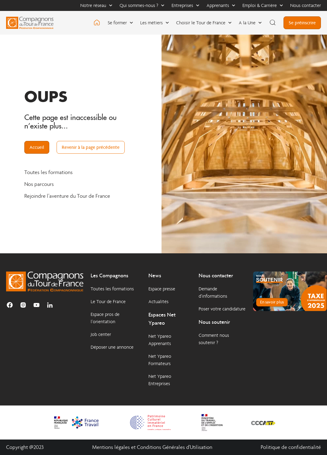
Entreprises (185, 5)
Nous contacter (305, 5)
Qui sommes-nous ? (142, 5)
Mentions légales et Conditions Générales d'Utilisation (152, 447)
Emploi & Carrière (262, 5)
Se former (120, 22)
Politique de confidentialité (291, 447)
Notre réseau (96, 5)
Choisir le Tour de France (203, 22)
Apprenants (221, 5)
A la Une (250, 22)
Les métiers (154, 22)
